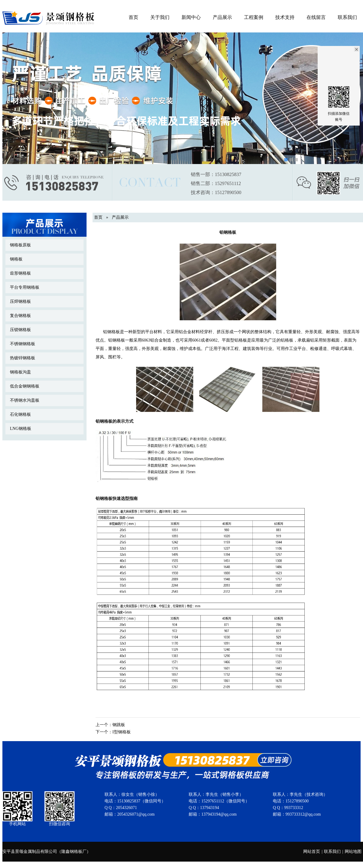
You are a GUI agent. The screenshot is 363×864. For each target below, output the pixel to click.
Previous (8, 93)
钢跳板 (118, 725)
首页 (133, 17)
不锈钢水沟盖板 (24, 400)
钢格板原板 (20, 245)
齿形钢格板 (20, 273)
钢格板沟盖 (20, 372)
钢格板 (16, 259)
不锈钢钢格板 (22, 344)
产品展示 (222, 17)
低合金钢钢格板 (24, 386)
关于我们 (159, 17)
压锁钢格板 (20, 329)
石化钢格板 (20, 414)
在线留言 (316, 17)
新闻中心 (191, 17)
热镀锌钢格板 (22, 358)
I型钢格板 (121, 732)
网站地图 (353, 851)
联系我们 (347, 17)
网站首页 (311, 851)
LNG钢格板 (20, 428)
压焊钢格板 (20, 301)
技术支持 (284, 17)
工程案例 (253, 17)
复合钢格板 (20, 315)
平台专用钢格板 (24, 287)
